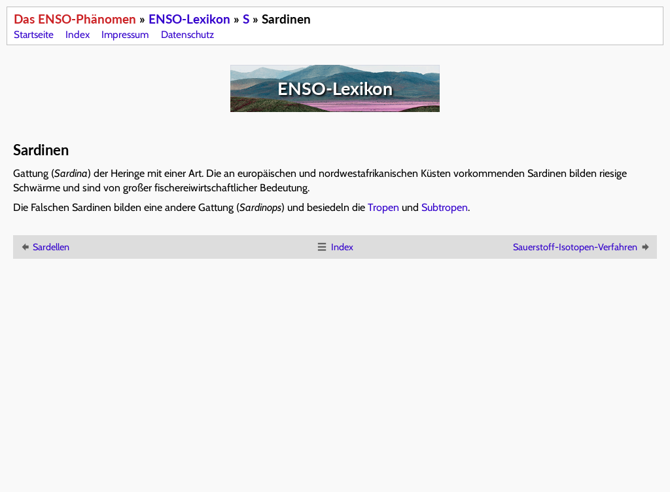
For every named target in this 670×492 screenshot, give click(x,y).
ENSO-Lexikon (189, 18)
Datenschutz (187, 34)
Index (77, 34)
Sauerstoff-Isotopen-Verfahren (582, 247)
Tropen (383, 207)
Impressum (125, 34)
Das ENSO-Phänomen (75, 18)
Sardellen (44, 247)
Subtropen (444, 207)
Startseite (34, 34)
